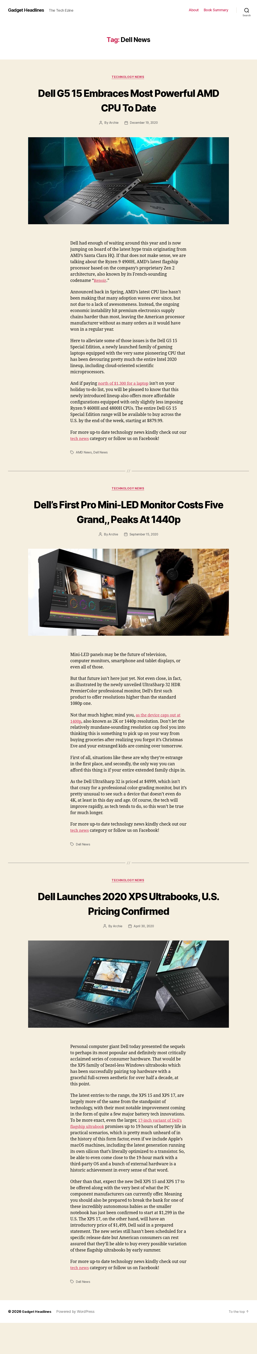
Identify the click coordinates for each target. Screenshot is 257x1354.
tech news (80, 439)
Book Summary (216, 10)
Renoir (100, 281)
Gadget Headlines (27, 10)
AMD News (84, 453)
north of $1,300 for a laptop (125, 384)
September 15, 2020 (143, 550)
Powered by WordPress (77, 1343)
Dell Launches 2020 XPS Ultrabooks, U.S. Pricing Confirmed (128, 926)
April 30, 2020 (144, 957)
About (194, 10)
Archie (113, 123)
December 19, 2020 (144, 123)
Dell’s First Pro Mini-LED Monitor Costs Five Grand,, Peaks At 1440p (128, 519)
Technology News (128, 77)
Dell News (101, 453)
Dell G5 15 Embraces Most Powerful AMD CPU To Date (128, 100)
